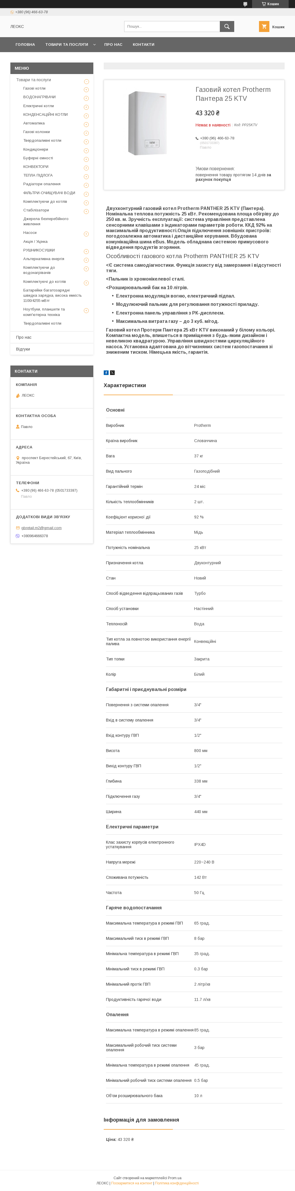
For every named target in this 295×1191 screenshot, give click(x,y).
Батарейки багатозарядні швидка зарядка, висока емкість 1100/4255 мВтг (52, 295)
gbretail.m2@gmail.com (41, 528)
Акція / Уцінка (35, 241)
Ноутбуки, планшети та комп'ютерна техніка (44, 312)
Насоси (30, 232)
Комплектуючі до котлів (44, 281)
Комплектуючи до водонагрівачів (39, 270)
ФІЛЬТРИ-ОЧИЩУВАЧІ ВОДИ (49, 193)
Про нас (113, 44)
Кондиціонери (35, 149)
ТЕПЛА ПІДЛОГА (38, 175)
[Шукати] (227, 26)
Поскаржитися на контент (131, 1183)
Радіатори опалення (41, 184)
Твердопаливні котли (42, 140)
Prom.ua (174, 1178)
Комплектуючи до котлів (45, 201)
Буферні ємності (38, 158)
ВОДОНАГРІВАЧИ (39, 97)
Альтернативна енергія (43, 259)
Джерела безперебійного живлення (46, 221)
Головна (25, 44)
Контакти (143, 44)
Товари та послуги (66, 44)
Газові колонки (36, 132)
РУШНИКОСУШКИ (39, 250)
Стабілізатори (36, 210)
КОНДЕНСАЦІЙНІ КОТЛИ (45, 114)
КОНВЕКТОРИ (35, 166)
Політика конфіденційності (177, 1183)
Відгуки (23, 349)
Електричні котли (38, 106)
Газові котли (34, 88)
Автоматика (34, 123)
